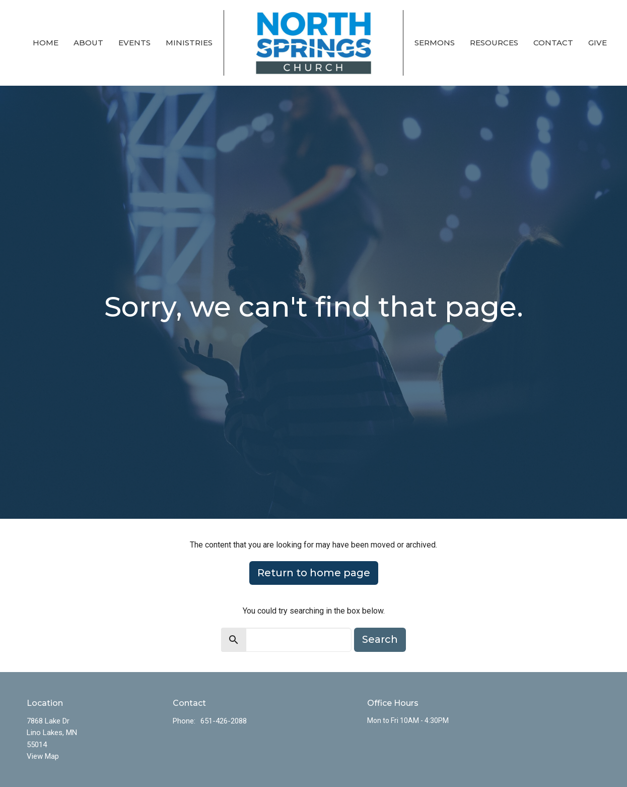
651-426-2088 (223, 720)
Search (380, 639)
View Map (43, 756)
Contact (553, 42)
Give (597, 42)
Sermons (434, 42)
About (88, 42)
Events (134, 42)
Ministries (189, 42)
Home (45, 42)
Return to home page (313, 573)
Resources (494, 42)
